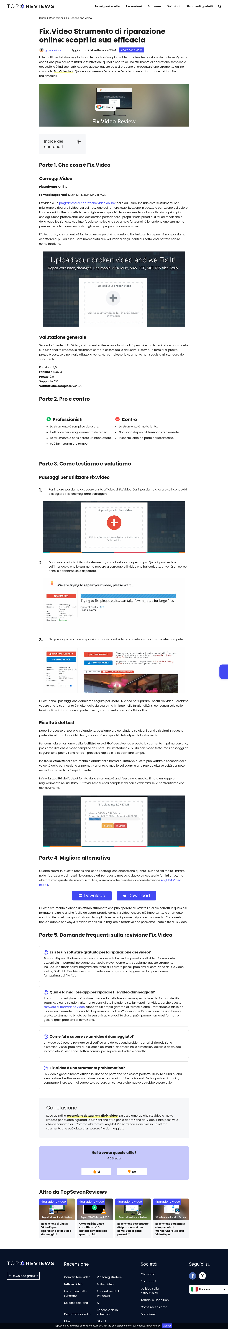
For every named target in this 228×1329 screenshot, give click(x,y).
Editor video (105, 1284)
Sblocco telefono (76, 1303)
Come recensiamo (154, 1307)
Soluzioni (173, 6)
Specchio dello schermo (107, 1312)
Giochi (101, 1321)
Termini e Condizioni (155, 1300)
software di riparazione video (64, 1007)
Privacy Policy (153, 1325)
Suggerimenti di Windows (108, 1293)
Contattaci (148, 1281)
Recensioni (134, 6)
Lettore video (73, 1284)
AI (98, 1303)
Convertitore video (77, 1277)
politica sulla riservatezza (150, 1291)
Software (154, 6)
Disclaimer (148, 1314)
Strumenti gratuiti (199, 6)
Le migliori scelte (107, 6)
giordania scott (56, 50)
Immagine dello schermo (75, 1293)
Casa (42, 18)
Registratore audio (77, 1314)
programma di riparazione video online (87, 203)
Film (67, 1321)
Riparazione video (132, 50)
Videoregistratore (109, 1277)
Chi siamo (148, 1274)
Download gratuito (23, 1275)
